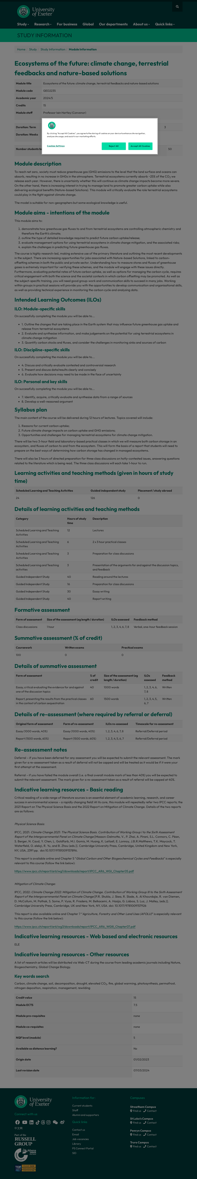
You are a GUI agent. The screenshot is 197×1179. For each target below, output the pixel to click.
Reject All (114, 146)
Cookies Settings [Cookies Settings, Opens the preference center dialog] (56, 146)
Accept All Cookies (140, 146)
